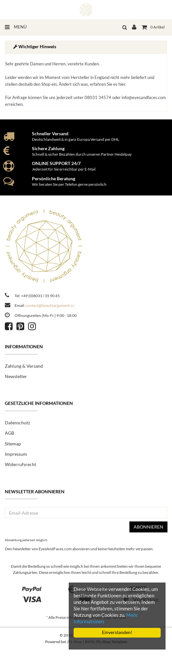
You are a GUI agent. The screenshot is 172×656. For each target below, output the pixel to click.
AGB (9, 435)
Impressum (16, 456)
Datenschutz (17, 424)
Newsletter (16, 378)
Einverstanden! (117, 632)
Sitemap (13, 445)
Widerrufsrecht (20, 466)
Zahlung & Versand (24, 367)
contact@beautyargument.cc (50, 307)
